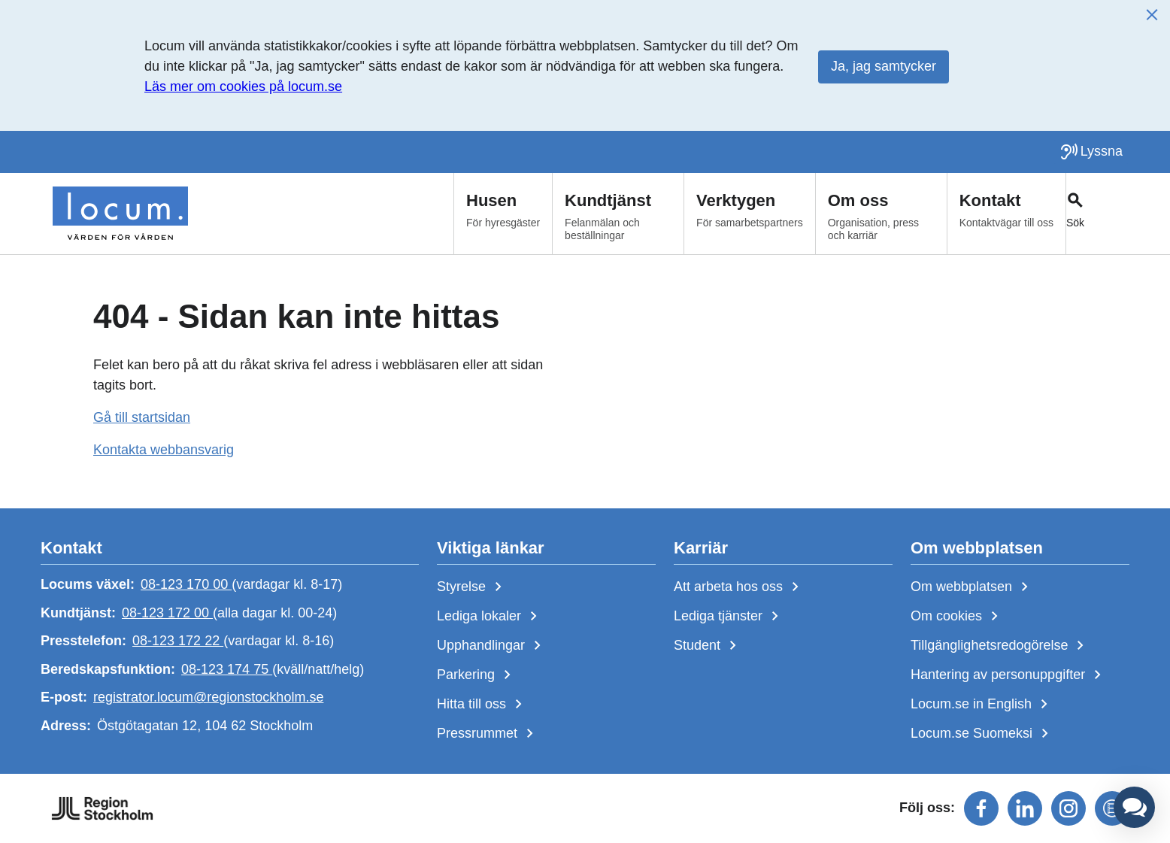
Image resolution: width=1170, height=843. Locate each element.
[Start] (120, 213)
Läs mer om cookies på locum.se (243, 86)
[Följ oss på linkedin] (1025, 808)
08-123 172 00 (167, 612)
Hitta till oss (482, 705)
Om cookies (957, 617)
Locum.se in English (982, 705)
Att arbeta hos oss (739, 587)
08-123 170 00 (186, 584)
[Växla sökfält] (1097, 213)
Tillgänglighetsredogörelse (1000, 646)
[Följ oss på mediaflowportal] (1112, 808)
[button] (1134, 807)
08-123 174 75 (226, 669)
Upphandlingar (492, 646)
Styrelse (472, 587)
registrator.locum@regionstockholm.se (208, 697)
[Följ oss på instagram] (1068, 808)
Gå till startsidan (141, 417)
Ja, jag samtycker (883, 66)
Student (708, 646)
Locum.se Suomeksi (982, 734)
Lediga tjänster (729, 617)
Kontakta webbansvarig (163, 449)
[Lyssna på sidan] (1091, 152)
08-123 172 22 (177, 640)
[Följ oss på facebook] (981, 808)
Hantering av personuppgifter (1009, 675)
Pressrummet (488, 734)
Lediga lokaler (490, 617)
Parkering (477, 675)
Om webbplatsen (972, 587)
